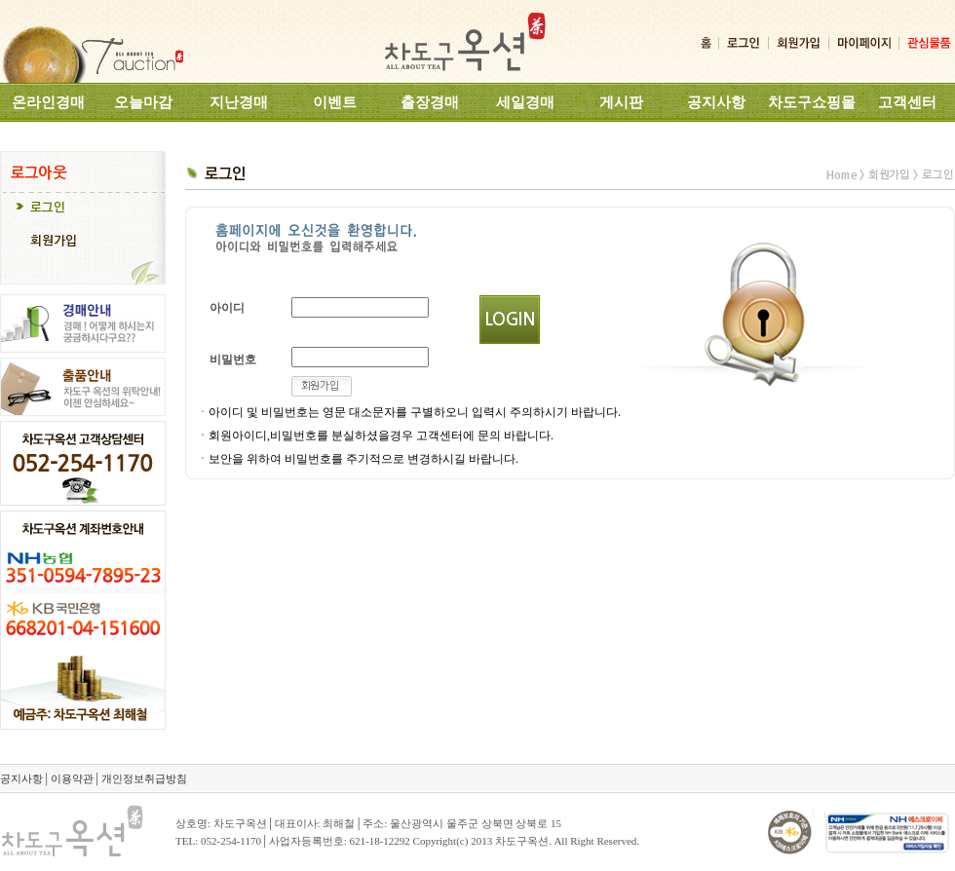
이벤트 (335, 102)
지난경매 (239, 102)
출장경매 (430, 102)
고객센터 (907, 102)
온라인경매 (48, 102)
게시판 (621, 102)
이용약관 (72, 778)
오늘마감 (143, 102)
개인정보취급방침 (144, 778)
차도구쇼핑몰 (812, 102)
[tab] (83, 209)
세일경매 (525, 102)
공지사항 (716, 102)
